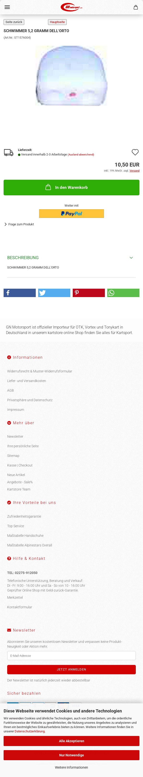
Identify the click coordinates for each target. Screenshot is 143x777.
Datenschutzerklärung (30, 731)
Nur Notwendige (71, 755)
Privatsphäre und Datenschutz (30, 400)
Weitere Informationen (71, 767)
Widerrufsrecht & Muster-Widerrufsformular (39, 371)
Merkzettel (15, 597)
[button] (20, 293)
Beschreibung (23, 257)
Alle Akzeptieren (71, 741)
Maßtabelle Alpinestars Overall (29, 545)
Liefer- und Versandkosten (26, 381)
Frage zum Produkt (21, 224)
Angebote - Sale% (20, 482)
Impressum (15, 410)
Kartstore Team (18, 489)
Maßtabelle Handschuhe (25, 536)
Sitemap (13, 456)
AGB (10, 390)
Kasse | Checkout (20, 465)
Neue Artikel (16, 475)
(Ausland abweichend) (81, 154)
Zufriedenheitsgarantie (24, 516)
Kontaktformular (19, 607)
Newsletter (15, 436)
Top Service (15, 526)
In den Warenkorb (66, 187)
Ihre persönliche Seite (23, 446)
